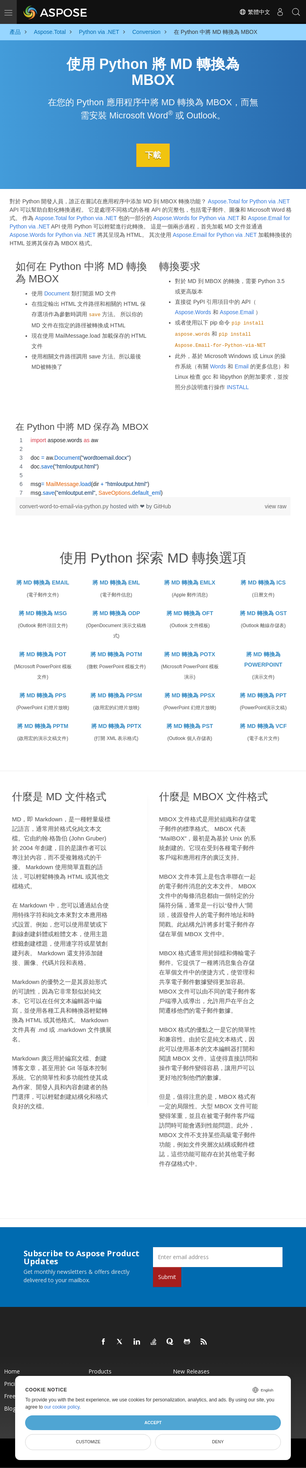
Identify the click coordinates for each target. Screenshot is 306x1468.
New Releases (191, 1371)
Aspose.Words (193, 312)
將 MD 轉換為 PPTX (116, 726)
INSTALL (238, 387)
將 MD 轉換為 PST (190, 726)
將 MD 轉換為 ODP (116, 613)
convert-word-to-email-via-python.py (65, 506)
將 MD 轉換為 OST (263, 613)
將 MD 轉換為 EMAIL (42, 582)
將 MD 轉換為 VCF (263, 726)
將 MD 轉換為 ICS (263, 582)
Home (12, 1371)
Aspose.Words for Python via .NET (196, 218)
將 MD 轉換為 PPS (43, 695)
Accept (152, 1422)
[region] (153, 466)
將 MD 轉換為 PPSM (116, 695)
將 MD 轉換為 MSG (43, 613)
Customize (88, 1441)
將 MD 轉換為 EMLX (189, 582)
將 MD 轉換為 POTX (189, 654)
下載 (153, 155)
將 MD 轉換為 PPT (263, 695)
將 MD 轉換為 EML (116, 582)
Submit (167, 1276)
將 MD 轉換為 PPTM (42, 726)
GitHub (162, 506)
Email (242, 366)
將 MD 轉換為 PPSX (190, 695)
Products (100, 1371)
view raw (275, 506)
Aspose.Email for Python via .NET (215, 235)
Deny (218, 1441)
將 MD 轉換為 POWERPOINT (263, 659)
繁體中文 (254, 12)
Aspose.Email (237, 312)
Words (218, 366)
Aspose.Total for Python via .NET (249, 201)
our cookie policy (62, 1407)
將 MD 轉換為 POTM (116, 654)
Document (57, 293)
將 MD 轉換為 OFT (190, 613)
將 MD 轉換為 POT (42, 654)
